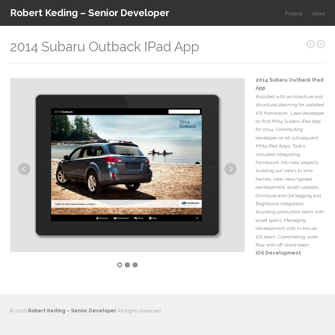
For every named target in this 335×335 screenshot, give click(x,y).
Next (230, 169)
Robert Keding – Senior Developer (89, 13)
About (318, 14)
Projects (293, 14)
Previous (24, 169)
